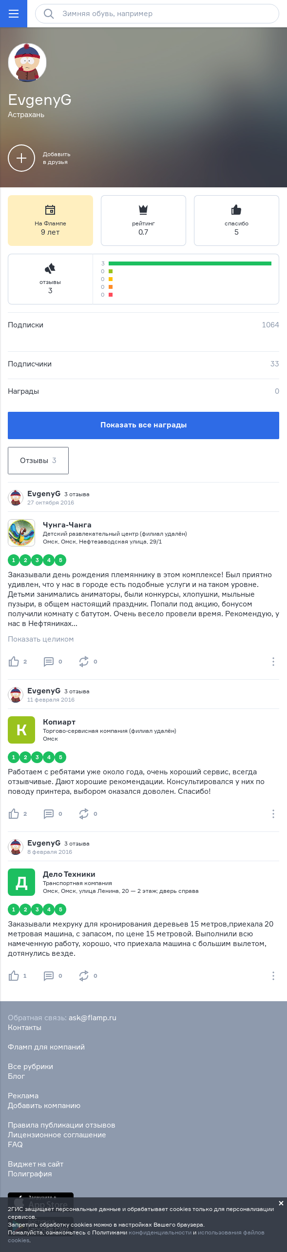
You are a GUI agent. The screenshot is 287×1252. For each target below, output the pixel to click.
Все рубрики (30, 1066)
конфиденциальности (160, 1232)
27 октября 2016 (50, 502)
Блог (16, 1076)
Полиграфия (30, 1173)
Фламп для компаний (46, 1046)
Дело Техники (69, 874)
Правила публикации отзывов (61, 1125)
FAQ (15, 1144)
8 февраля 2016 (49, 851)
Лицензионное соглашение (57, 1134)
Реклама (23, 1095)
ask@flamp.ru (92, 1017)
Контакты (24, 1027)
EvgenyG (43, 493)
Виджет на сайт (35, 1164)
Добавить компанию (44, 1105)
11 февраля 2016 (51, 699)
